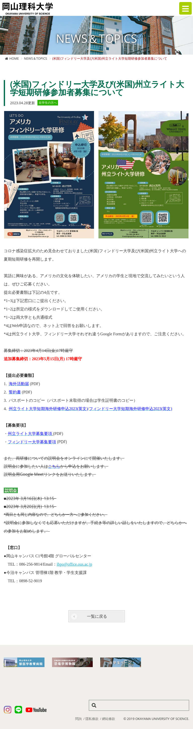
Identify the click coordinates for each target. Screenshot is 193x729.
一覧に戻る (97, 616)
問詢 (78, 718)
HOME (14, 58)
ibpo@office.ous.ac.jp (74, 564)
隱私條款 (92, 718)
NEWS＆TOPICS (35, 58)
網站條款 (108, 718)
